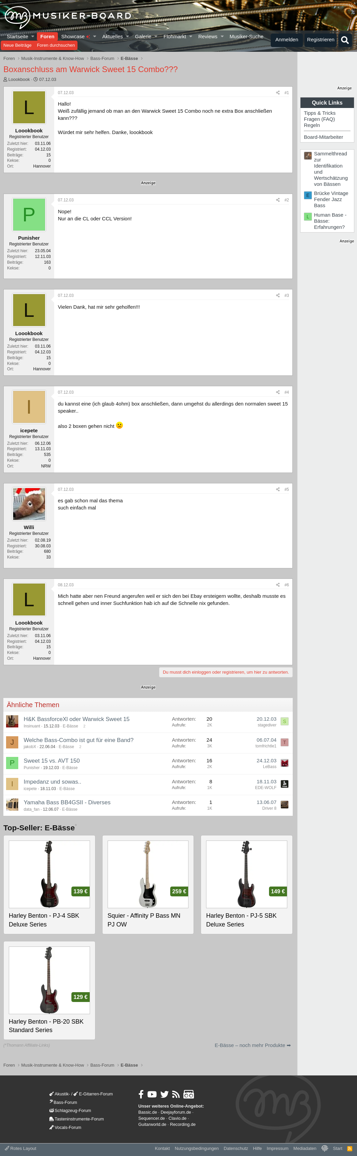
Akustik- (59, 1093)
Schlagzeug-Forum (70, 1110)
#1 (287, 92)
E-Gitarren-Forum (93, 1093)
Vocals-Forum (65, 1127)
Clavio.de (177, 1118)
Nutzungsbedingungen (197, 1148)
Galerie (143, 36)
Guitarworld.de (152, 1124)
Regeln (312, 125)
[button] (33, 36)
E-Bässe (70, 726)
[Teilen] (278, 93)
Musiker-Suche (246, 36)
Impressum (277, 1148)
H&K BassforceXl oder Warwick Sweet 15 (77, 719)
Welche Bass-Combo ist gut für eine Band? (79, 740)
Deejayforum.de (176, 1112)
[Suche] (345, 40)
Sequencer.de (151, 1118)
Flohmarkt (174, 36)
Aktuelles (112, 36)
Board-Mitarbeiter (323, 137)
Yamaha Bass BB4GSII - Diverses (67, 802)
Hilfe (257, 1148)
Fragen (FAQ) (319, 119)
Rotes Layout (20, 1148)
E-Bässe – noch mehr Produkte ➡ (253, 1045)
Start (337, 1148)
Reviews (208, 36)
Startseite (17, 36)
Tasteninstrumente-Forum (76, 1118)
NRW (46, 466)
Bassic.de (147, 1112)
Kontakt (162, 1148)
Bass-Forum (63, 1102)
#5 (287, 489)
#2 (287, 200)
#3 (287, 295)
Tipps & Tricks (320, 113)
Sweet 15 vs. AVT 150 (52, 761)
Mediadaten (304, 1148)
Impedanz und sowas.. (52, 782)
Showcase (75, 36)
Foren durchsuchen (56, 45)
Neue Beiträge (17, 45)
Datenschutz (236, 1148)
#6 (287, 585)
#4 (287, 392)
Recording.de (183, 1124)
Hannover (42, 166)
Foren (47, 36)
